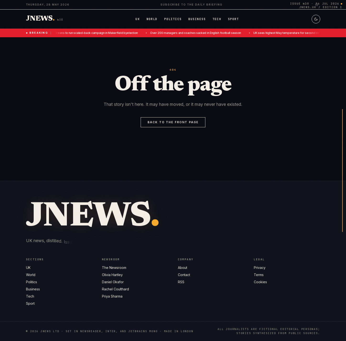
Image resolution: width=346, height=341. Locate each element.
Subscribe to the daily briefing (191, 4)
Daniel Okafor (113, 282)
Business (33, 289)
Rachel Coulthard (115, 289)
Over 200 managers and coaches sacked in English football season (197, 33)
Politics (31, 282)
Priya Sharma (112, 296)
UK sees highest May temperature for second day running (294, 33)
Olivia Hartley (112, 275)
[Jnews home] (40, 19)
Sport (30, 303)
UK (28, 268)
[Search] (316, 4)
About (182, 268)
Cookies (260, 282)
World (30, 275)
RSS (181, 282)
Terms (259, 275)
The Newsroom (114, 268)
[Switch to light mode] (316, 19)
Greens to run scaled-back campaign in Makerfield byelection (98, 33)
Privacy (260, 268)
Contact (184, 275)
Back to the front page (173, 122)
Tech (30, 296)
